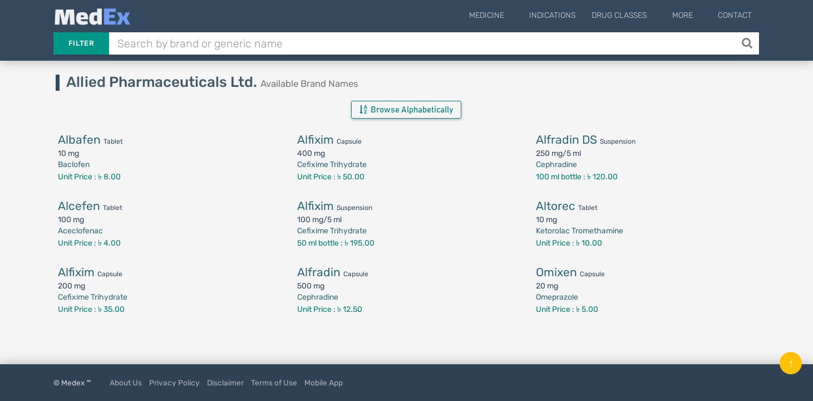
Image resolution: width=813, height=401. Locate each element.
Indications (571, 15)
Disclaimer (225, 382)
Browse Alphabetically (406, 109)
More (691, 15)
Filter (81, 43)
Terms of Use (274, 382)
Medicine (513, 15)
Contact (735, 15)
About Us (126, 382)
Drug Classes (637, 15)
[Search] (748, 43)
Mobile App (323, 382)
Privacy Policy (174, 382)
